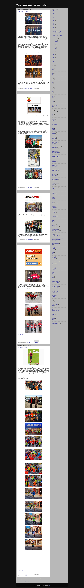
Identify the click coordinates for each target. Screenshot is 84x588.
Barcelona (53, 119)
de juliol (55, 44)
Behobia (53, 120)
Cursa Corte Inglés (55, 151)
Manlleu (37, 342)
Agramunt (53, 109)
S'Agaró (53, 277)
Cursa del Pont (54, 161)
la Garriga (53, 208)
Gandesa (53, 194)
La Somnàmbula (54, 216)
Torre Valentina (54, 313)
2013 (29, 342)
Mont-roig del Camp (55, 247)
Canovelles (53, 133)
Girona (53, 197)
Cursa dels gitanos (55, 165)
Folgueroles (53, 193)
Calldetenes (53, 129)
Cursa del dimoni (54, 160)
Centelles (53, 139)
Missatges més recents (23, 578)
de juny (55, 45)
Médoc (53, 234)
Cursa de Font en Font (55, 152)
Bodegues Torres (54, 124)
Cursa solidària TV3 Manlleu (24, 246)
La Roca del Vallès (55, 215)
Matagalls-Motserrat (55, 231)
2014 (54, 27)
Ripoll (52, 273)
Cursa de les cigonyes (55, 157)
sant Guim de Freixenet (55, 283)
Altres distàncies (31, 575)
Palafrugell (53, 256)
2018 (52, 87)
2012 (54, 51)
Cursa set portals (54, 175)
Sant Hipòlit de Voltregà (55, 286)
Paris (52, 264)
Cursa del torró (54, 162)
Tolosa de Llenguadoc (55, 310)
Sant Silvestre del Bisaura (23, 95)
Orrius (53, 254)
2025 (52, 97)
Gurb (52, 201)
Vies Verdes (54, 320)
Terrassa (53, 309)
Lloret (52, 221)
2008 (54, 57)
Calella (53, 128)
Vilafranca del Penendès (55, 323)
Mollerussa (53, 245)
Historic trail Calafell (55, 203)
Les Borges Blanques (55, 217)
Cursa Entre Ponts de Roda (24, 194)
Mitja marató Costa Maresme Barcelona (58, 238)
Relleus (53, 272)
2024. (52, 96)
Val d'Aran (53, 314)
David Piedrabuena (55, 179)
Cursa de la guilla (54, 155)
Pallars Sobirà (54, 258)
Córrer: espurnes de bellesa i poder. (31, 5)
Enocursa (53, 185)
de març (55, 48)
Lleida (53, 220)
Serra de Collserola (55, 299)
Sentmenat (38, 575)
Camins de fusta (54, 130)
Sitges (53, 301)
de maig (55, 47)
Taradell (53, 305)
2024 (54, 13)
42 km (53, 102)
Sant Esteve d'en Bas (55, 281)
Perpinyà (53, 267)
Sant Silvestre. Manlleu (23, 11)
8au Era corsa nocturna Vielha (56, 107)
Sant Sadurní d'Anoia (55, 292)
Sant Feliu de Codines (55, 282)
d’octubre (55, 40)
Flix (52, 192)
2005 (54, 61)
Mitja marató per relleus (55, 243)
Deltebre (53, 180)
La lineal (53, 210)
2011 (54, 53)
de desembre (56, 30)
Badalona (53, 115)
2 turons (53, 68)
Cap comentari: (30, 88)
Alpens (53, 110)
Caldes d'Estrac (54, 125)
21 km (53, 101)
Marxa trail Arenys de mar (56, 230)
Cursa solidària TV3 (55, 178)
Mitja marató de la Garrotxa (56, 240)
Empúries (53, 184)
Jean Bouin (53, 206)
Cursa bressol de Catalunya (56, 146)
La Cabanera (54, 207)
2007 (54, 58)
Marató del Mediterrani (55, 226)
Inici (34, 578)
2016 (54, 24)
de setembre (56, 41)
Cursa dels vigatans (55, 169)
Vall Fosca (53, 318)
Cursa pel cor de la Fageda (56, 171)
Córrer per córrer (54, 142)
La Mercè (53, 211)
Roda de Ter (54, 274)
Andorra (53, 114)
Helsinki (53, 202)
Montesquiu (53, 248)
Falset (53, 188)
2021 (54, 17)
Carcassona (54, 137)
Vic (52, 319)
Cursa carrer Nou (54, 147)
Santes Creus (54, 295)
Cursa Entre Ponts (55, 170)
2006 (54, 60)
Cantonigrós (54, 134)
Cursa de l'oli (54, 153)
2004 (52, 69)
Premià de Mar (54, 269)
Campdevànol (54, 132)
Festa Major (53, 189)
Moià (52, 244)
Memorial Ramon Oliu (55, 235)
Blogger (49, 585)
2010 (54, 54)
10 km (27, 342)
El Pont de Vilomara (55, 183)
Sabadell (53, 278)
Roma (53, 276)
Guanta (35, 575)
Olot (52, 253)
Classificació (21, 570)
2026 (54, 10)
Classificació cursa (21, 334)
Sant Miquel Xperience (55, 290)
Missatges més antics (44, 578)
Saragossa (53, 296)
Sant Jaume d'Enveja (55, 287)
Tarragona (53, 306)
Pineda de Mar (54, 268)
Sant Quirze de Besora (55, 291)
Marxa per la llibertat (55, 229)
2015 (54, 26)
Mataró (53, 233)
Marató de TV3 (54, 225)
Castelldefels (54, 138)
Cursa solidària (33, 342)
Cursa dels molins (54, 166)
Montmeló (53, 249)
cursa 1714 (53, 143)
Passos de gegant (54, 265)
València (53, 315)
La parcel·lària (54, 212)
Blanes (53, 123)
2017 (54, 23)
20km (52, 100)
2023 (54, 14)
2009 (52, 75)
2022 (54, 16)
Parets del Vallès (54, 263)
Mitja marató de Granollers (56, 239)
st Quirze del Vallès (55, 304)
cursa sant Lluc (54, 174)
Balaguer (53, 116)
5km (52, 106)
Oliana (53, 252)
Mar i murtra (54, 224)
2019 (54, 20)
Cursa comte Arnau (55, 148)
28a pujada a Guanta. (22, 347)
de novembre (56, 38)
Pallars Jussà (54, 257)
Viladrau (53, 322)
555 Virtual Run (54, 105)
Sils (52, 300)
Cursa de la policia (55, 156)
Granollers (53, 198)
